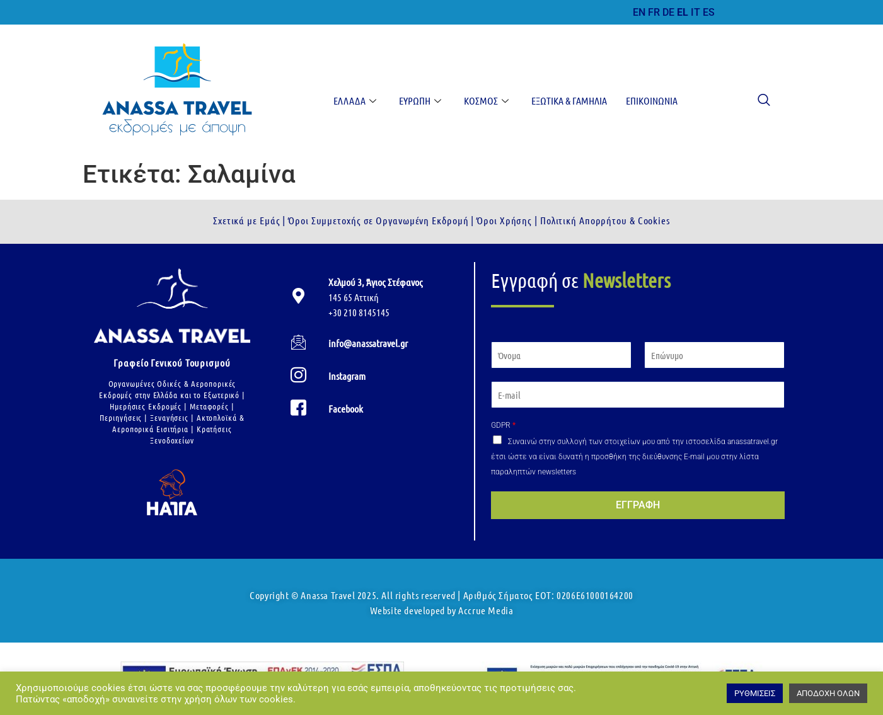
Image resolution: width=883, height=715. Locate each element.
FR (654, 12)
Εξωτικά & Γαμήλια (569, 100)
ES (709, 12)
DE (668, 12)
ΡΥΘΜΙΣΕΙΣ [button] (754, 693)
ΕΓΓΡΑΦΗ (638, 505)
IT (695, 12)
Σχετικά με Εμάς (246, 220)
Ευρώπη (420, 100)
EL (682, 12)
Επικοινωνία (652, 100)
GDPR (503, 425)
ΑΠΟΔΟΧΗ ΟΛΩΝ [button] (828, 693)
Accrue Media (485, 610)
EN (639, 12)
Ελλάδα (354, 100)
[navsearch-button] (757, 100)
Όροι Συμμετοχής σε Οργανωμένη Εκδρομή (377, 220)
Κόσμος (486, 100)
